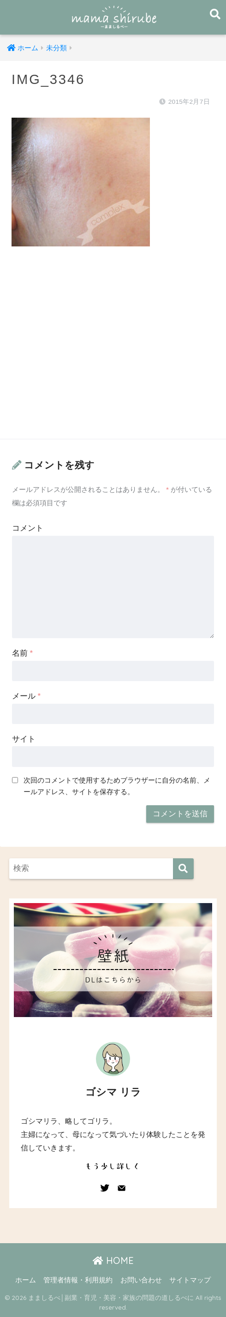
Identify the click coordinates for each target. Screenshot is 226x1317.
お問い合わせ (141, 1280)
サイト (24, 739)
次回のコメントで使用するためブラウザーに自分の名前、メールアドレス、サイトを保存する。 (117, 786)
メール (26, 696)
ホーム (25, 1280)
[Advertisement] (113, 351)
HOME (113, 1260)
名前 (22, 653)
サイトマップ (190, 1280)
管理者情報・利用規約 (78, 1280)
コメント (27, 528)
